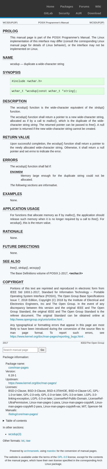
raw (28, 440)
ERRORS (10, 160)
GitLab (48, 13)
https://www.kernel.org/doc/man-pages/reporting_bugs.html (46, 336)
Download (94, 13)
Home (50, 6)
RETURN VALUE (16, 137)
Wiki (98, 6)
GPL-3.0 (62, 457)
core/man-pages (18, 367)
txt (22, 440)
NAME (8, 58)
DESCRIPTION (15, 101)
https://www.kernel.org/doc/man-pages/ (32, 383)
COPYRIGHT (13, 282)
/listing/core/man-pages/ (23, 414)
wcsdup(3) (14, 434)
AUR (79, 13)
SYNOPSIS (12, 72)
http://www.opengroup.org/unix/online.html (36, 319)
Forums (84, 6)
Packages (66, 6)
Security (64, 13)
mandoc (51, 450)
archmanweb (31, 450)
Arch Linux (22, 6)
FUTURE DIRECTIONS (21, 247)
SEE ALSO (11, 261)
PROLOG (10, 31)
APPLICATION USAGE (21, 209)
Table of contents (16, 420)
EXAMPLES (12, 194)
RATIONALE (13, 232)
